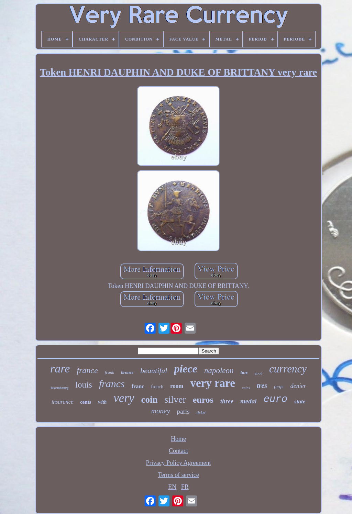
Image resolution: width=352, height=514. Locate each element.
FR (185, 486)
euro (275, 399)
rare (60, 368)
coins (246, 388)
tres (262, 385)
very (123, 398)
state (299, 401)
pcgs (279, 386)
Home (178, 438)
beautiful (153, 370)
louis (83, 384)
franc (138, 386)
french (157, 386)
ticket (201, 412)
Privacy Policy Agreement (178, 462)
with (102, 402)
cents (85, 402)
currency (288, 369)
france (87, 370)
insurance (62, 402)
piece (185, 368)
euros (203, 400)
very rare (212, 383)
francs (112, 383)
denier (298, 385)
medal (248, 401)
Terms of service (178, 474)
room (176, 386)
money (160, 411)
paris (183, 411)
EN (172, 486)
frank (109, 372)
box (244, 372)
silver (175, 399)
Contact (178, 450)
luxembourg (59, 388)
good (258, 373)
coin (149, 399)
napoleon (219, 370)
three (226, 401)
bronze (127, 372)
